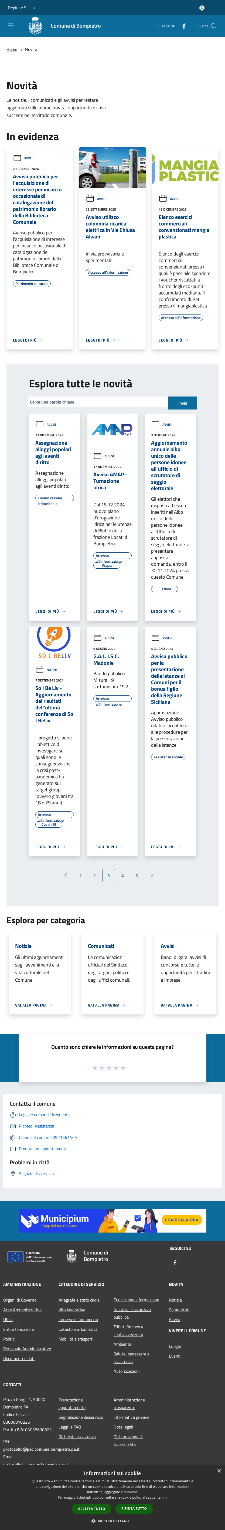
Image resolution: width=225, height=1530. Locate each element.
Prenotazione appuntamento (72, 1404)
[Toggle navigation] (11, 25)
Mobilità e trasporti (76, 1339)
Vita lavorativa (72, 1309)
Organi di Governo (19, 1300)
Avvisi (23, 157)
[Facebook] (181, 26)
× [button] (219, 1471)
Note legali (123, 1427)
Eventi (175, 1356)
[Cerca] (213, 26)
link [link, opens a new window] (164, 1497)
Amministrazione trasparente (129, 1404)
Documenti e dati (19, 1358)
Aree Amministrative (22, 1309)
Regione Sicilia (21, 7)
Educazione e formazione (136, 1299)
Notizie (46, 669)
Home (11, 49)
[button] (112, 1521)
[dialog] (112, 1497)
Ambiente (122, 1344)
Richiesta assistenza (77, 1436)
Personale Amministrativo (27, 1348)
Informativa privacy (131, 1417)
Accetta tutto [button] (91, 1508)
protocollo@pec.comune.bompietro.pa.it (41, 1449)
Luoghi (175, 1346)
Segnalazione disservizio (81, 1417)
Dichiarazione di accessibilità (128, 1440)
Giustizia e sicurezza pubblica (132, 1313)
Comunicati (179, 1309)
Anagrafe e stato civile (79, 1300)
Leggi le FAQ (70, 1427)
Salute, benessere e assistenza (131, 1358)
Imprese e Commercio (78, 1319)
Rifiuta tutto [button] (134, 1508)
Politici (9, 1339)
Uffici (8, 1319)
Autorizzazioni (127, 1371)
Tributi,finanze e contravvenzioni (128, 1330)
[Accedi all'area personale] (202, 8)
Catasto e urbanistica (78, 1329)
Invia (182, 403)
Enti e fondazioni (18, 1329)
